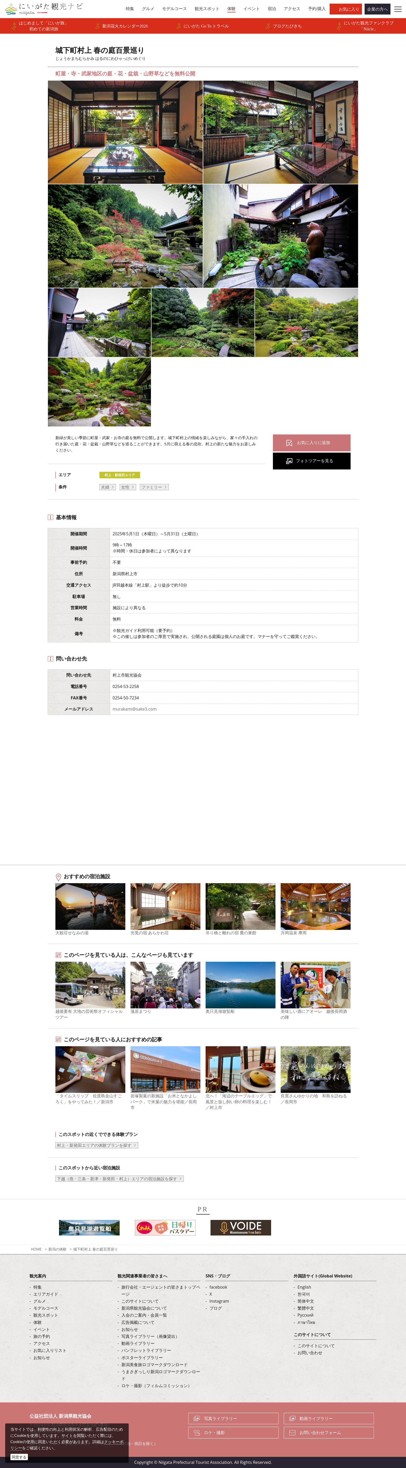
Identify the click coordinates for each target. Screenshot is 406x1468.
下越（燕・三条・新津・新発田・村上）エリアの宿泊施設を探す (117, 1179)
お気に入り (349, 9)
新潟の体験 (57, 1249)
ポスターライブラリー (142, 1357)
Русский (306, 1315)
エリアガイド (45, 1294)
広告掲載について (138, 1322)
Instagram (219, 1301)
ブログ (215, 1308)
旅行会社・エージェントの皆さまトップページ (160, 1290)
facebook (218, 1287)
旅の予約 (41, 1336)
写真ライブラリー (220, 1418)
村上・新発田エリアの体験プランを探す (94, 1145)
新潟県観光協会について (144, 1308)
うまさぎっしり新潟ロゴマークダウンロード (160, 1375)
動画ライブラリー (138, 1343)
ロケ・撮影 (214, 1432)
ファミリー (151, 487)
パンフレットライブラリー (146, 1350)
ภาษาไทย (306, 1322)
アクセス (41, 1343)
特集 (37, 1287)
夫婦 (105, 487)
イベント (41, 1329)
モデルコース (45, 1308)
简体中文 (306, 1301)
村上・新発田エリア (120, 475)
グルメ (39, 1301)
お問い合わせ (310, 1352)
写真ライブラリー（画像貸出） (150, 1336)
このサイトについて (140, 1301)
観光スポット (45, 1315)
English (304, 1287)
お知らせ (41, 1357)
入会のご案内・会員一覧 (144, 1315)
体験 (37, 1322)
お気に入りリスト (50, 1350)
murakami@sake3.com (135, 709)
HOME (36, 1249)
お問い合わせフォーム (320, 1432)
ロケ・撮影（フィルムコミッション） (156, 1385)
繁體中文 (306, 1308)
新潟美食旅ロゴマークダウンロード (154, 1364)
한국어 (304, 1294)
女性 (125, 487)
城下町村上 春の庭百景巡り (95, 1249)
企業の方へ (377, 9)
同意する (19, 1457)
